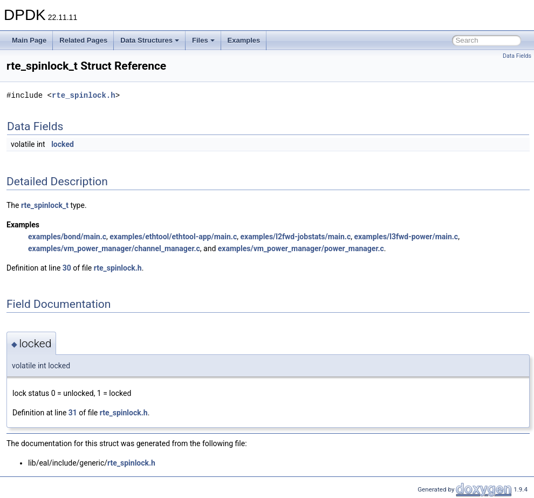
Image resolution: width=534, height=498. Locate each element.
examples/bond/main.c (67, 236)
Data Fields (517, 55)
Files (203, 40)
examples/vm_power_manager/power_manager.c (301, 248)
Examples (244, 40)
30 (67, 268)
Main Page (29, 40)
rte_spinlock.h (83, 95)
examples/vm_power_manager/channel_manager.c (114, 248)
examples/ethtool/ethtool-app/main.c (173, 236)
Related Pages (83, 40)
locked (62, 144)
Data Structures (149, 40)
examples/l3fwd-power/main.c (406, 236)
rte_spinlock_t (45, 205)
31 (73, 412)
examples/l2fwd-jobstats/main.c (295, 236)
